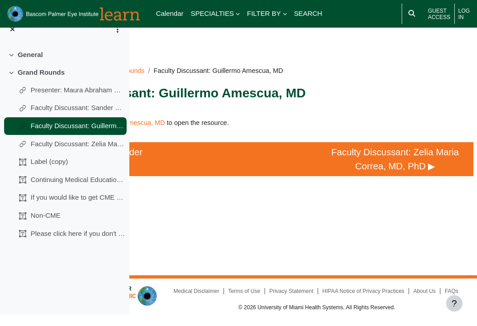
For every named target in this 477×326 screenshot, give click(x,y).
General (30, 66)
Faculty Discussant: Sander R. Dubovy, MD (78, 119)
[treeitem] (64, 66)
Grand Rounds (41, 83)
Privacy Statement (392, 281)
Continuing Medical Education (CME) (78, 190)
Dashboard (163, 57)
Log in (464, 14)
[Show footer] (454, 303)
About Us (381, 291)
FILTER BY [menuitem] (263, 13)
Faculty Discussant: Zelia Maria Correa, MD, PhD (78, 154)
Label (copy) (49, 173)
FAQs (408, 291)
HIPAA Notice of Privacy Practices (320, 291)
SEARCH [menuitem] (308, 13)
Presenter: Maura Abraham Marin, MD (78, 101)
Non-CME (46, 226)
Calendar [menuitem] (170, 13)
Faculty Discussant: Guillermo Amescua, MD (78, 136)
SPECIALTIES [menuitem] (212, 13)
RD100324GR (210, 57)
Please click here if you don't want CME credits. (78, 244)
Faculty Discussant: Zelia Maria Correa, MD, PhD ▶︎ (401, 160)
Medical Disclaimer (297, 281)
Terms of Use (345, 281)
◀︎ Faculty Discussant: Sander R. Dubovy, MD (193, 160)
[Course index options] (117, 41)
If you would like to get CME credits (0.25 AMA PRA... (78, 208)
